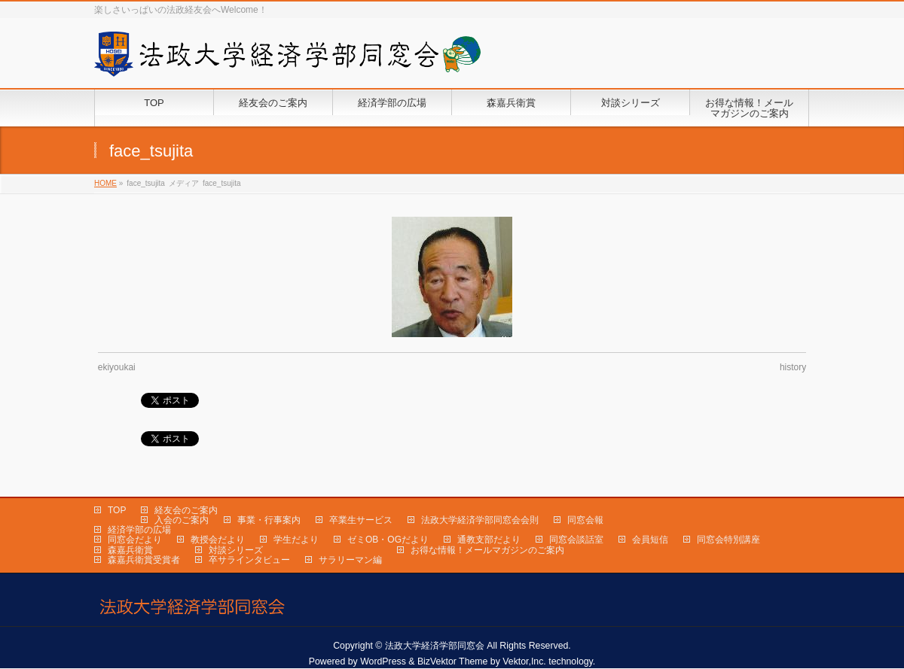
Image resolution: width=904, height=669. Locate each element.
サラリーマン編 (350, 560)
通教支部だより (489, 539)
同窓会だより (135, 539)
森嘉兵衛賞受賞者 (144, 560)
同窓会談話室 (576, 539)
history (793, 367)
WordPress (383, 661)
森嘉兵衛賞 (130, 550)
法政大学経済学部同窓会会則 (480, 520)
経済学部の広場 (139, 530)
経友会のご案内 (186, 510)
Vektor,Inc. (524, 661)
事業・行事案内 (269, 520)
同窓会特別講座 (728, 539)
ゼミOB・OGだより (388, 539)
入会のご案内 (181, 520)
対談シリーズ (236, 550)
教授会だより (218, 539)
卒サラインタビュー (249, 560)
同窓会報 (585, 520)
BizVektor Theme (452, 661)
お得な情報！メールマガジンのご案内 (487, 550)
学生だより (296, 539)
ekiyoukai (117, 367)
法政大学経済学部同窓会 (434, 645)
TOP (117, 510)
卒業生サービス (360, 520)
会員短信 (650, 539)
